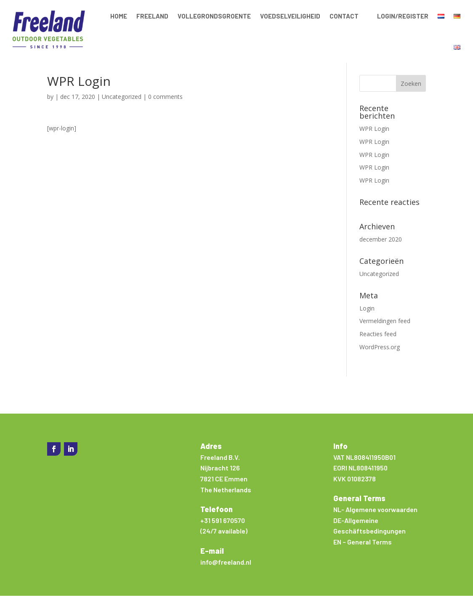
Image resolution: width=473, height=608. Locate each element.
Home (118, 16)
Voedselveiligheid (290, 16)
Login (367, 320)
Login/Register (402, 16)
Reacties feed (377, 346)
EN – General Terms (362, 554)
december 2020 (380, 251)
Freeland (152, 16)
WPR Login (374, 141)
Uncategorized (121, 109)
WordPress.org (379, 359)
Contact (344, 16)
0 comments (165, 109)
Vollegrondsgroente (214, 16)
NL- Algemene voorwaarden (375, 522)
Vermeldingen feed (384, 333)
